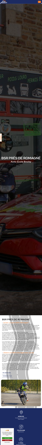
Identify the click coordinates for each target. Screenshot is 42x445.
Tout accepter (7, 438)
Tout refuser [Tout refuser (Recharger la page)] (7, 440)
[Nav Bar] (39, 2)
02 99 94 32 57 (21, 431)
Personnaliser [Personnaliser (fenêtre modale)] (7, 442)
